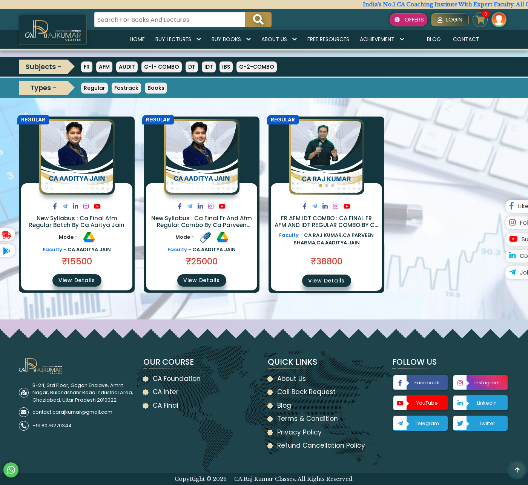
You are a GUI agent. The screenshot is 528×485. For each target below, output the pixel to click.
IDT (208, 67)
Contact (466, 39)
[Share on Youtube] (97, 206)
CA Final (165, 405)
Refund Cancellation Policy (321, 445)
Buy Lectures (178, 39)
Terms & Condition (307, 418)
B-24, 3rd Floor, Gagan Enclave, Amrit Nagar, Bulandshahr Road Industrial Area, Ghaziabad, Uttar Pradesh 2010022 (82, 393)
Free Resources (328, 39)
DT (191, 67)
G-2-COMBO (256, 67)
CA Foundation (177, 378)
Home (137, 39)
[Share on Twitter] (65, 206)
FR (87, 67)
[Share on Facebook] (55, 206)
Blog (434, 39)
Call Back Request (306, 391)
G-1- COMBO (161, 67)
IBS (226, 67)
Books (155, 88)
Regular (94, 88)
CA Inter (165, 391)
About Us (279, 39)
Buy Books (231, 39)
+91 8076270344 (52, 425)
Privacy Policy (299, 432)
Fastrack (126, 88)
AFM (104, 67)
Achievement (382, 39)
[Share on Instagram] (86, 206)
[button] (320, 185)
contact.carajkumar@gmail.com (72, 412)
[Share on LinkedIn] (75, 206)
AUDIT (127, 67)
